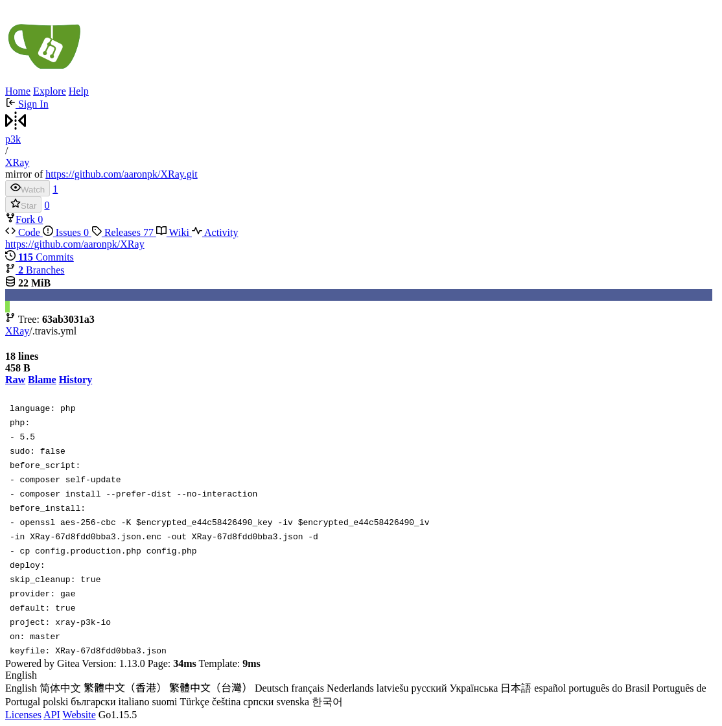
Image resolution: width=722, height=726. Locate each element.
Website (79, 714)
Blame (42, 379)
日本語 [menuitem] (515, 688)
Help (79, 91)
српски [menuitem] (258, 701)
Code (24, 232)
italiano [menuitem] (133, 701)
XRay (17, 162)
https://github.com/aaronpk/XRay (75, 244)
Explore (49, 91)
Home (17, 91)
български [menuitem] (93, 701)
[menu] (361, 689)
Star (23, 204)
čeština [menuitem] (226, 701)
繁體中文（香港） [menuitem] (125, 688)
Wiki (174, 232)
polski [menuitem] (55, 701)
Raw (15, 379)
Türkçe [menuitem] (194, 701)
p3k (13, 139)
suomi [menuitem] (164, 701)
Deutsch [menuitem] (271, 688)
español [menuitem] (550, 688)
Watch (27, 188)
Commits (39, 257)
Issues (67, 232)
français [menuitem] (307, 688)
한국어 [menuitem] (327, 701)
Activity (215, 232)
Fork (21, 219)
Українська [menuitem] (473, 688)
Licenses (23, 714)
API (51, 714)
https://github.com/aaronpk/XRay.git (121, 174)
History (76, 379)
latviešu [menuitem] (393, 688)
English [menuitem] (21, 688)
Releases (123, 232)
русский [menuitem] (429, 688)
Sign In (27, 104)
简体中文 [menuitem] (60, 688)
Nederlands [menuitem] (350, 688)
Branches (35, 269)
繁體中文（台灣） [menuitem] (210, 688)
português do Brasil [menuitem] (608, 688)
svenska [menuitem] (292, 701)
